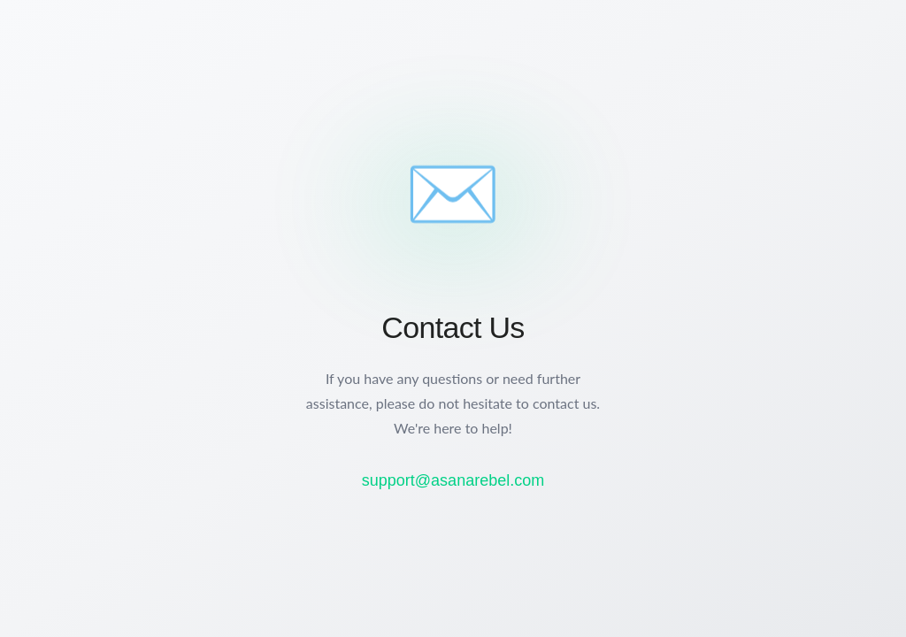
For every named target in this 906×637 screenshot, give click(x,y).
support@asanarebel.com (453, 480)
